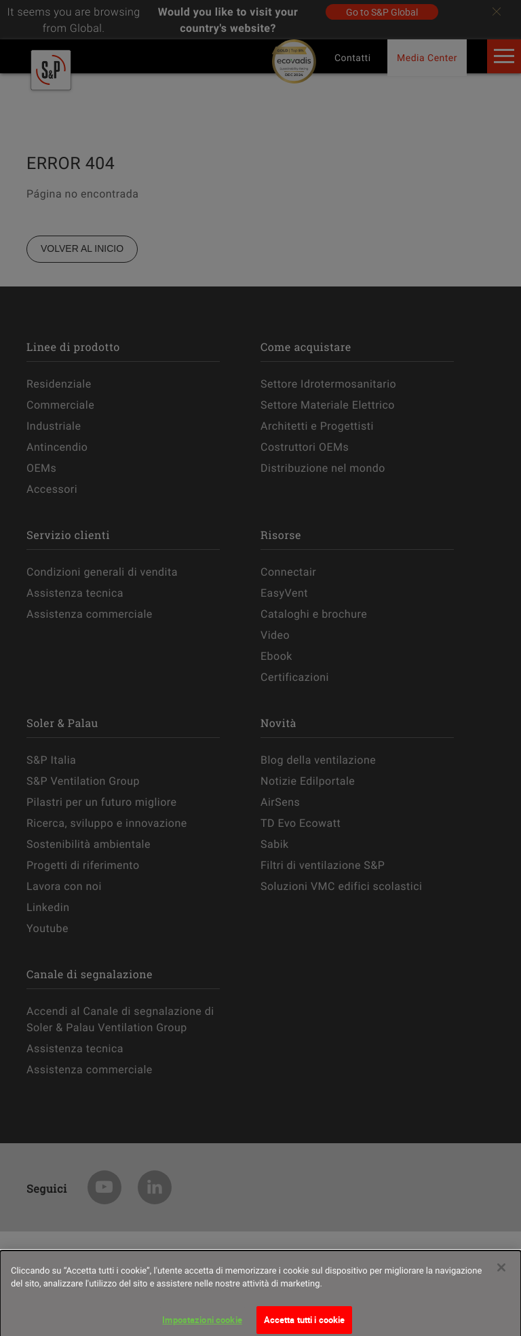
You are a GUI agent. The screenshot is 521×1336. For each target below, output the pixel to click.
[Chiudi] (501, 1271)
